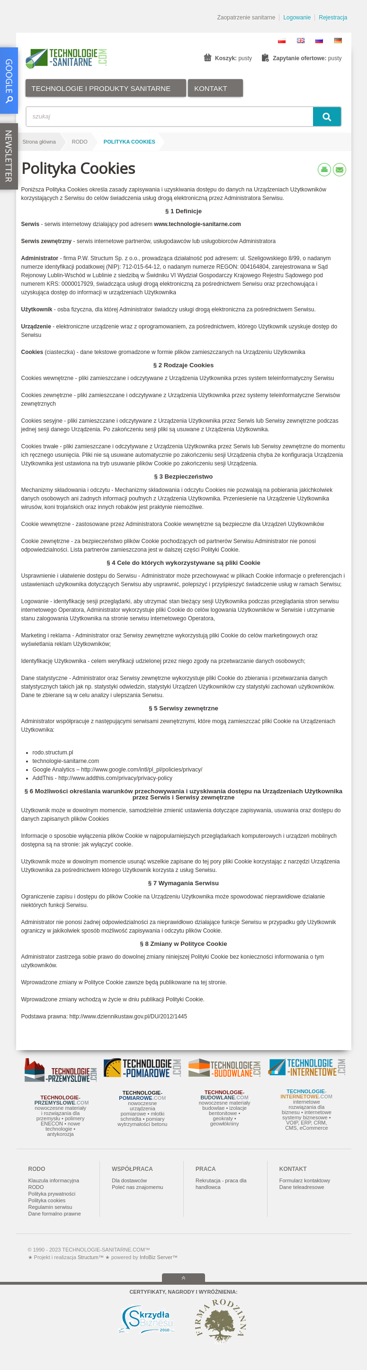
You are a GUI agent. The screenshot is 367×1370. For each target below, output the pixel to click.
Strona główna (39, 142)
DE (338, 40)
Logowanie (297, 17)
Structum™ (91, 1257)
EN (300, 40)
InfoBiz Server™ (158, 1257)
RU (319, 40)
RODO (80, 142)
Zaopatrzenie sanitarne (246, 17)
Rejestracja (333, 17)
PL (281, 40)
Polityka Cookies (129, 142)
